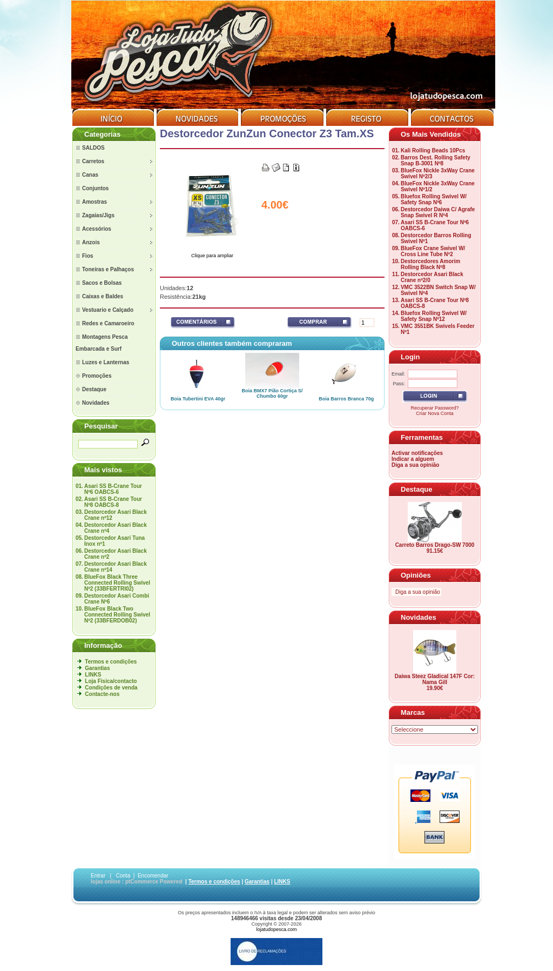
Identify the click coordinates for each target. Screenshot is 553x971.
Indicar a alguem (413, 459)
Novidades (418, 617)
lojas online (105, 882)
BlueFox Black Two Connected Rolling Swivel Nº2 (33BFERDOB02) (117, 615)
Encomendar (153, 876)
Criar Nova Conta (435, 413)
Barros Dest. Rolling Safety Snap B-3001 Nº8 (435, 160)
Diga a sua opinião (415, 465)
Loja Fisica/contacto (111, 681)
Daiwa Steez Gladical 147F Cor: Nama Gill (435, 679)
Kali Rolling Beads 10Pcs (433, 150)
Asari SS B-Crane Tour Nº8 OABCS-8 (113, 502)
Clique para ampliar (212, 253)
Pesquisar (101, 426)
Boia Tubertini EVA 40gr (198, 398)
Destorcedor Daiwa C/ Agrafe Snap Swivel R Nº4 (438, 212)
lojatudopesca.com (276, 929)
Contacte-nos (102, 694)
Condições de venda (111, 688)
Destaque (417, 489)
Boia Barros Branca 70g (346, 398)
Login (410, 357)
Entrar (98, 876)
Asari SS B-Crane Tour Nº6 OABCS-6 (113, 489)
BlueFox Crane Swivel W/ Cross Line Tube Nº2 (433, 251)
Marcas (413, 712)
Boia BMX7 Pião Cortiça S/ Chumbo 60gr (271, 393)
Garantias (97, 668)
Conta (123, 876)
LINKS (93, 675)
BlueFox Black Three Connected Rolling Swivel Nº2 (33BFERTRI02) (117, 583)
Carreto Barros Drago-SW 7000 (435, 545)
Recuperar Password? (434, 408)
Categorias (102, 134)
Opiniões (416, 575)
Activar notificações (417, 453)
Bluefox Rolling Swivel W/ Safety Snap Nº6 (434, 199)
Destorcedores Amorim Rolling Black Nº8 (430, 264)
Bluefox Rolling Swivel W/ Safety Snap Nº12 (434, 316)
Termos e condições (111, 662)
